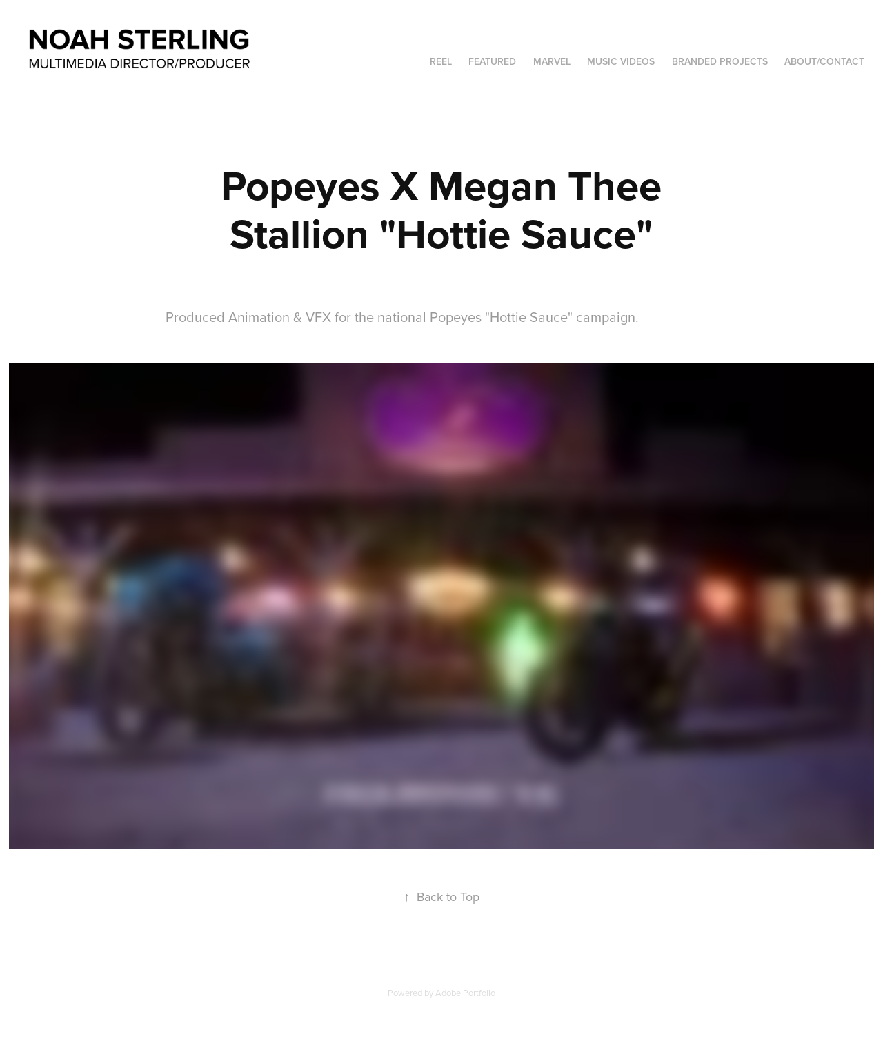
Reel (441, 61)
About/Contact (824, 61)
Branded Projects (720, 61)
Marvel (552, 61)
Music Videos (621, 61)
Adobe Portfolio (465, 993)
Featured (492, 61)
